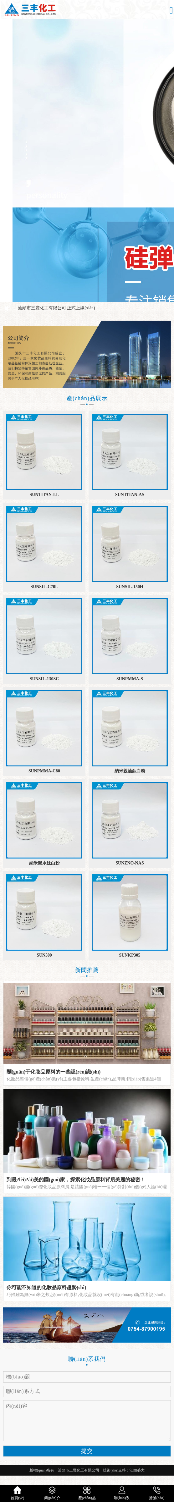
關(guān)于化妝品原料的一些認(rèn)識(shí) (53, 1071)
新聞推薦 (87, 970)
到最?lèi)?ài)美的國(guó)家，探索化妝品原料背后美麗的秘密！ (76, 1179)
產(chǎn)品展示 (87, 398)
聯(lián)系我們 (87, 1359)
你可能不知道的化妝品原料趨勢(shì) (46, 1287)
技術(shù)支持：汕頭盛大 (124, 1470)
